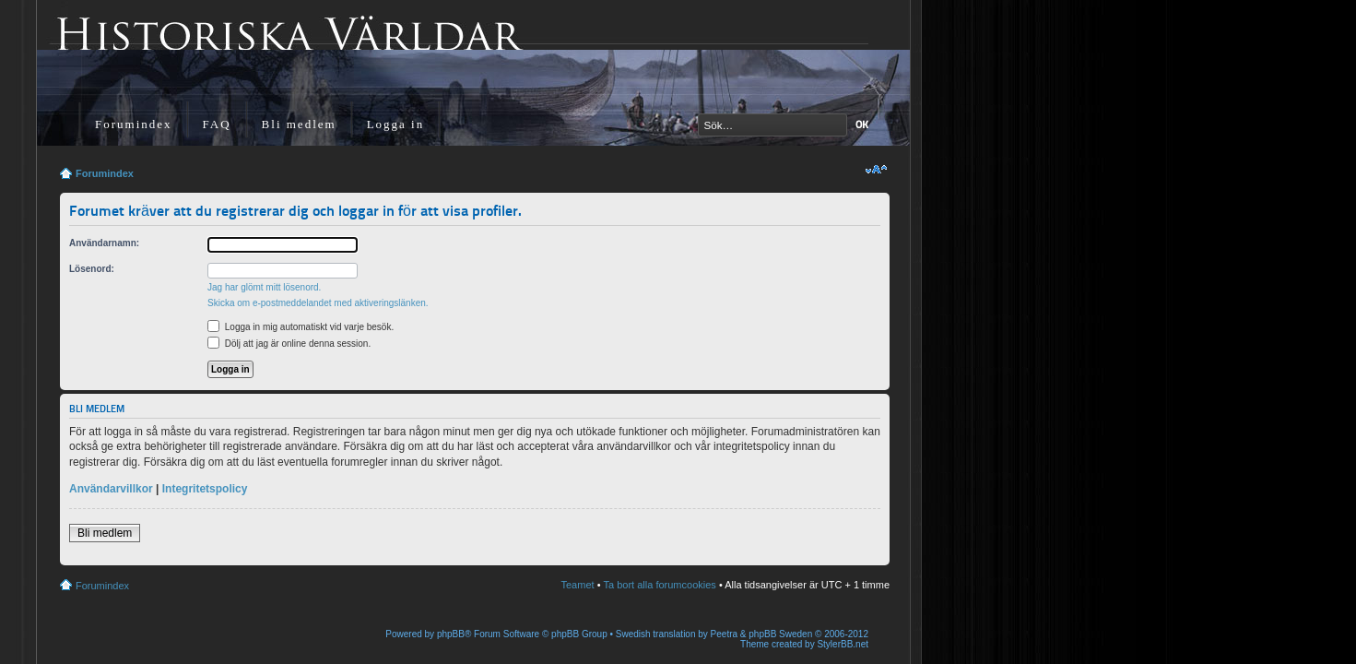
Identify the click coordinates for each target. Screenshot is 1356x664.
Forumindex (133, 124)
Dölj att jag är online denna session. (289, 343)
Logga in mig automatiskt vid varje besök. (300, 327)
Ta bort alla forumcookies (660, 584)
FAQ (217, 124)
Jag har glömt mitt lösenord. (264, 287)
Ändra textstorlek (876, 169)
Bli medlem (299, 124)
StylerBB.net (842, 644)
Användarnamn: (104, 243)
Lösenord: (91, 269)
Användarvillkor (111, 488)
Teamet (578, 584)
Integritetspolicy (205, 488)
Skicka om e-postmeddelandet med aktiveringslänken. (318, 303)
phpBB (451, 634)
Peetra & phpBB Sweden (762, 634)
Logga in (396, 124)
